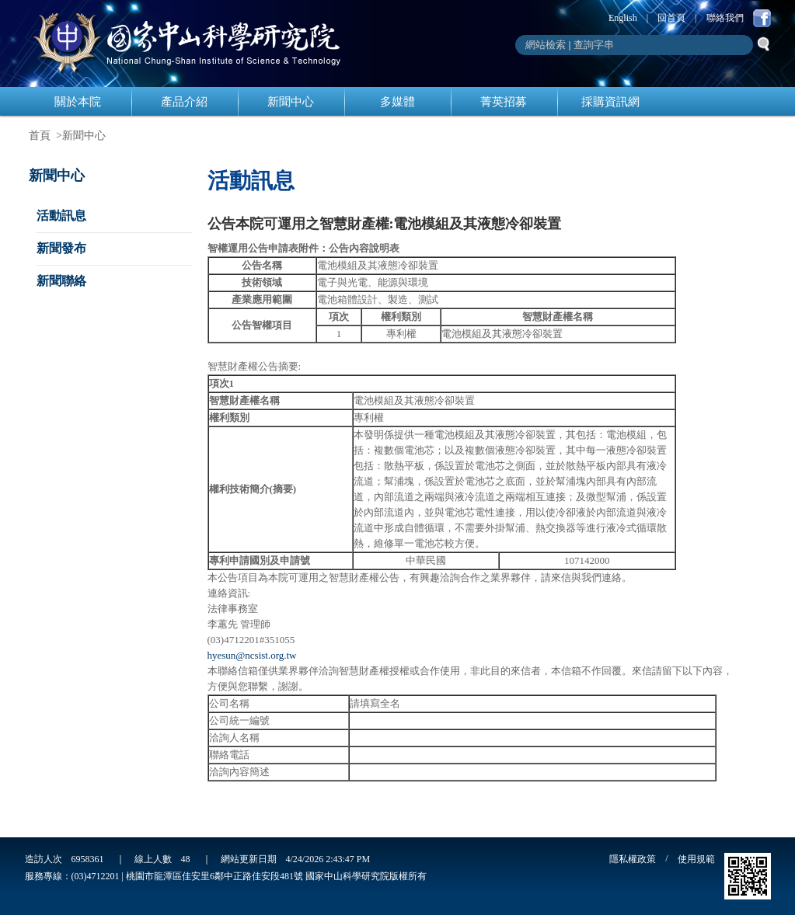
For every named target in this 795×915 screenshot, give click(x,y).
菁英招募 (503, 102)
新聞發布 (61, 248)
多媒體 (397, 102)
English (622, 17)
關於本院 (77, 102)
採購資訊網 (610, 102)
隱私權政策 (632, 859)
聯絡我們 (725, 17)
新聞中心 (290, 102)
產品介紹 (184, 102)
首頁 (40, 135)
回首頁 (671, 17)
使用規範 (696, 859)
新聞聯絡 (61, 280)
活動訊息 (61, 215)
